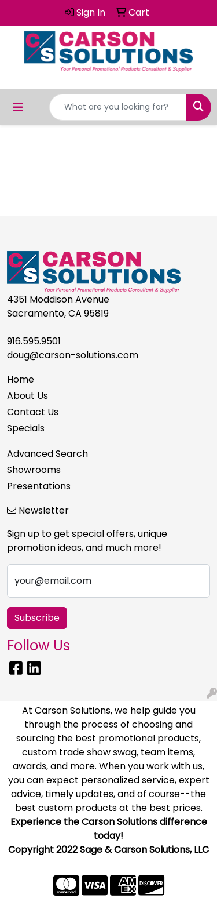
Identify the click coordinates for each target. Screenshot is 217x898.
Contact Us (32, 412)
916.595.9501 (34, 341)
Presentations (39, 486)
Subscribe (37, 617)
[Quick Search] (118, 107)
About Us (27, 395)
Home (20, 379)
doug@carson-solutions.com (72, 355)
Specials (26, 428)
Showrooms (34, 470)
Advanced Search (47, 453)
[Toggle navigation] (18, 107)
